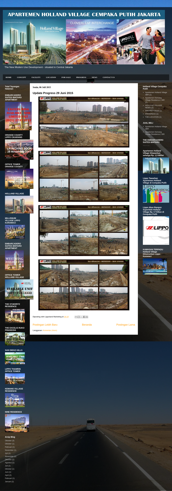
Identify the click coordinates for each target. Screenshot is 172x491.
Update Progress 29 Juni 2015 (53, 93)
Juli (6, 453)
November (9, 450)
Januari (8, 481)
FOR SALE (66, 77)
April (7, 475)
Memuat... (147, 145)
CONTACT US (109, 77)
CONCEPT (21, 77)
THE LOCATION (152, 117)
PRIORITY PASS (152, 111)
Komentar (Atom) (50, 330)
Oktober (8, 441)
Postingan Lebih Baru (45, 324)
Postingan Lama (125, 324)
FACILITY (36, 77)
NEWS (94, 77)
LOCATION (51, 77)
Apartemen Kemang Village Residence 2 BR (154, 99)
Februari (8, 447)
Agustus (8, 463)
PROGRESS (81, 77)
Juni (6, 472)
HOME (9, 77)
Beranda (87, 324)
